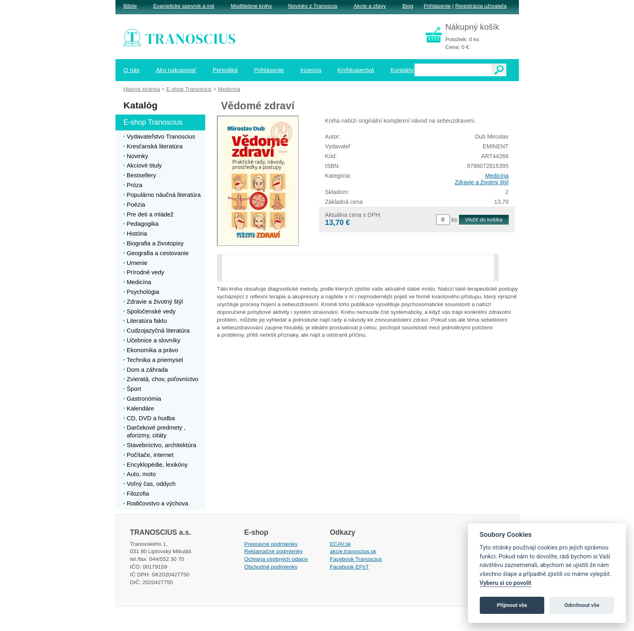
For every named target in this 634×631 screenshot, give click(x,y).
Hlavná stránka (142, 89)
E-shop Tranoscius (188, 89)
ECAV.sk (340, 544)
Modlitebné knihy (251, 6)
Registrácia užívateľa (481, 6)
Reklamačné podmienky (273, 551)
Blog (407, 6)
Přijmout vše (512, 605)
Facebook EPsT (349, 567)
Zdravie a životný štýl (482, 182)
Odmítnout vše (581, 605)
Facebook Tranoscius (356, 559)
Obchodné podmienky (271, 567)
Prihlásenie (436, 6)
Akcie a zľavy (370, 6)
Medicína (496, 175)
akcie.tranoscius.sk (353, 551)
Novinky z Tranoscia (312, 6)
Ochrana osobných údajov (276, 559)
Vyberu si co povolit (506, 583)
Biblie (130, 6)
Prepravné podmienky (271, 544)
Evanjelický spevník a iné (183, 6)
